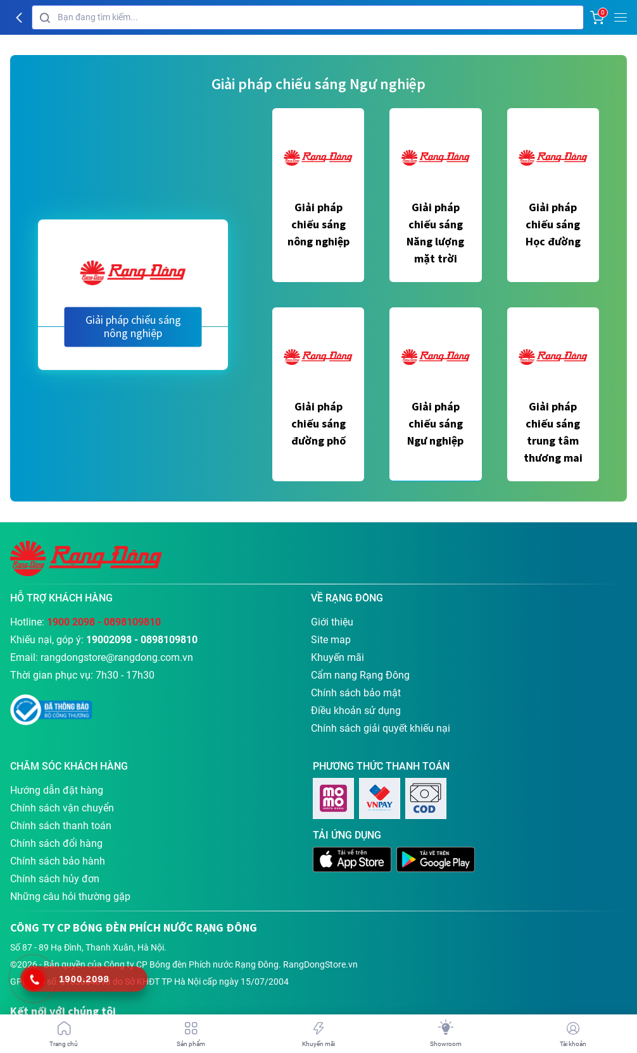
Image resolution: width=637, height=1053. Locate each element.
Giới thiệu (332, 622)
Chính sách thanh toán (60, 826)
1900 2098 (71, 622)
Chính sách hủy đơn (54, 879)
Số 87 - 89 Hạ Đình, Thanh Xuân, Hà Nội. (88, 947)
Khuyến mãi (337, 657)
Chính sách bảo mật (356, 693)
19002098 (109, 640)
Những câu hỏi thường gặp (70, 896)
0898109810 (132, 622)
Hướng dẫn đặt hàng (56, 790)
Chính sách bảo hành (57, 861)
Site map (331, 640)
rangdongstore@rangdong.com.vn (117, 657)
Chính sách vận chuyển (62, 808)
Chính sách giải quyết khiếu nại (380, 728)
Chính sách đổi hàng (56, 843)
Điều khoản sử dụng (356, 711)
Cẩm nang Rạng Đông (360, 675)
